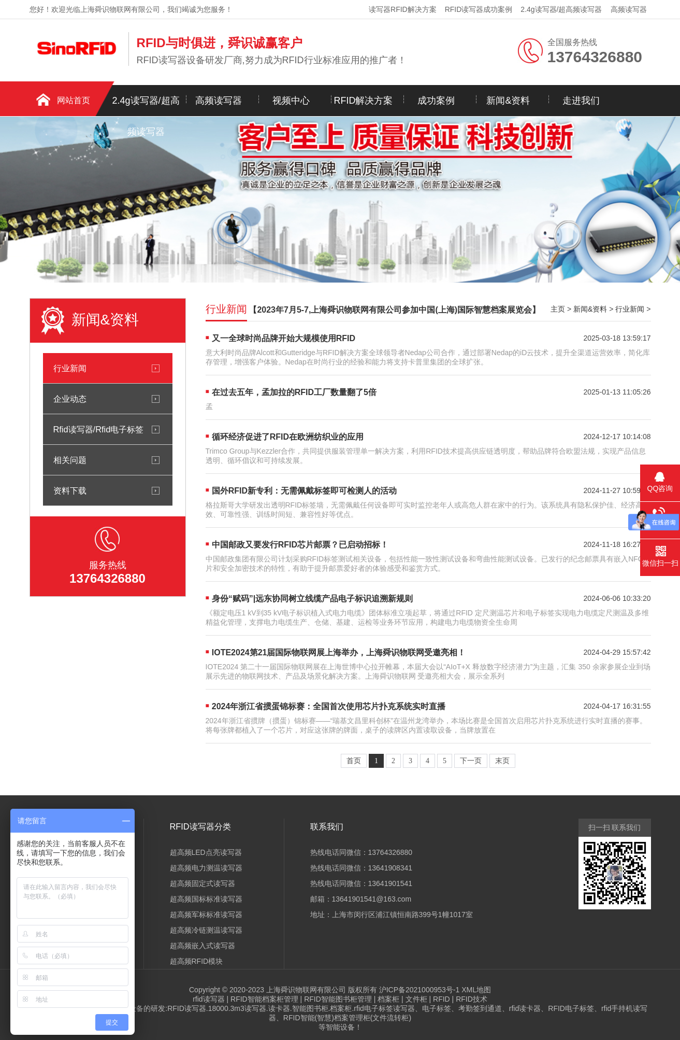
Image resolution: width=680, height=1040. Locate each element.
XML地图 (476, 990)
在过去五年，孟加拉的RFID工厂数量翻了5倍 (294, 392)
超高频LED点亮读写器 (206, 852)
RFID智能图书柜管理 (338, 999)
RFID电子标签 (571, 1008)
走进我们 (581, 100)
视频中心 (291, 100)
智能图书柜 (310, 1008)
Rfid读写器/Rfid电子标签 (98, 429)
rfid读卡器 (525, 1008)
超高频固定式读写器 (202, 883)
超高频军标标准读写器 (206, 914)
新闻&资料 (508, 100)
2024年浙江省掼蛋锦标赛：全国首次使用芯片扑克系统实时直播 (329, 706)
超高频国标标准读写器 (206, 899)
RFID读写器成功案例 (479, 9)
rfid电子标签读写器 (384, 1008)
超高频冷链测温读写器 (206, 930)
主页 (558, 309)
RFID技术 (471, 999)
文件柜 (416, 999)
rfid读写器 (208, 999)
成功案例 (436, 100)
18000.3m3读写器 (237, 1008)
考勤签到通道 (480, 1008)
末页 (502, 761)
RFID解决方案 (363, 100)
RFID (441, 999)
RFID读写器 (186, 1008)
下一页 (471, 761)
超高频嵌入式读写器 (202, 945)
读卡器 (279, 1008)
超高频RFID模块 (196, 961)
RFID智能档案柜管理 (264, 999)
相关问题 (69, 460)
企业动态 (69, 398)
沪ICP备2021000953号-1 (419, 990)
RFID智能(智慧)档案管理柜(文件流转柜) (347, 1018)
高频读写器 (629, 9)
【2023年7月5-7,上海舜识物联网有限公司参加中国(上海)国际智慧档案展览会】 (394, 309)
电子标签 (436, 1008)
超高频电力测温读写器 (206, 868)
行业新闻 (69, 368)
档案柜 (388, 999)
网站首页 (73, 100)
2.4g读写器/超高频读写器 (561, 9)
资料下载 (69, 490)
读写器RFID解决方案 (403, 9)
